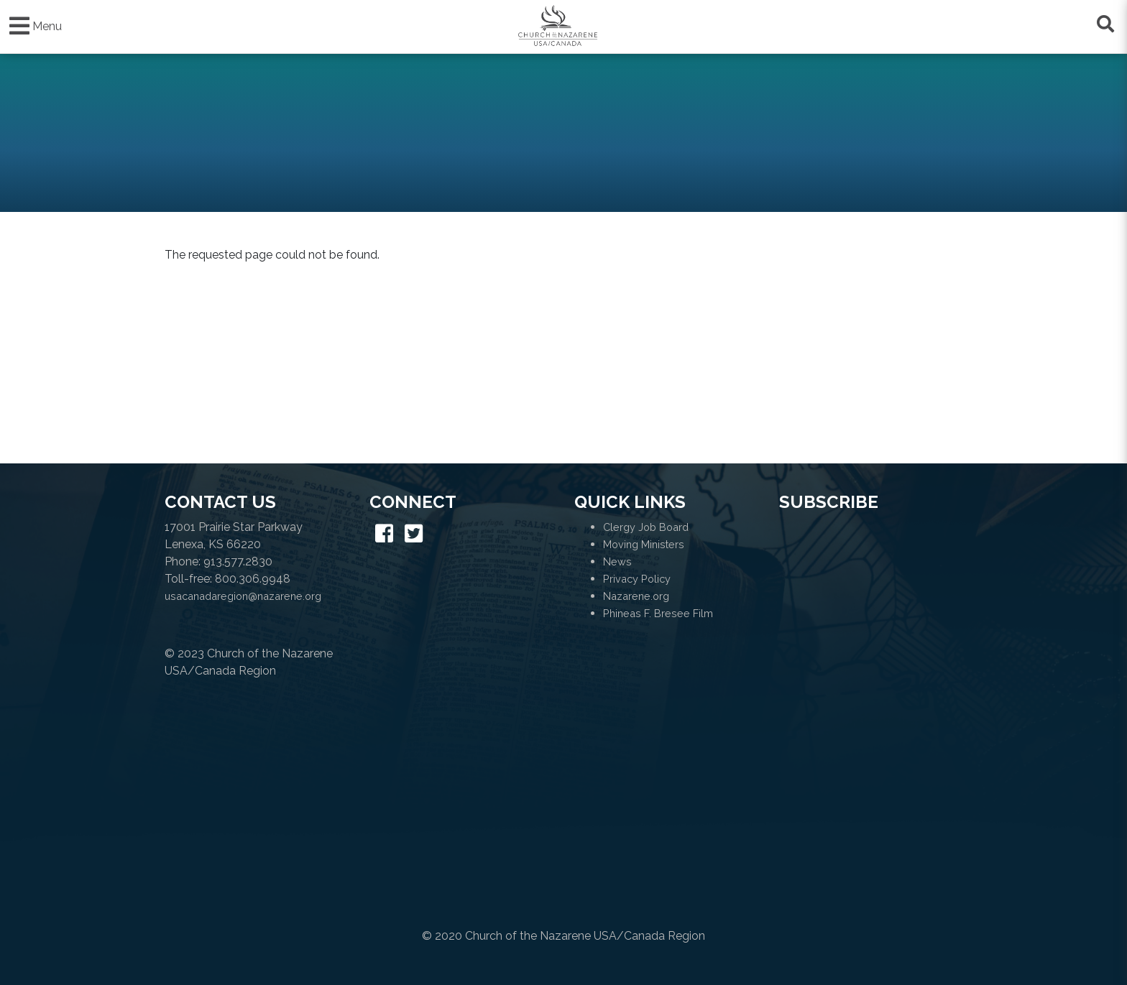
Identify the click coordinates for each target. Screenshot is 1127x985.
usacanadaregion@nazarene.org (243, 596)
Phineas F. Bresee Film (658, 613)
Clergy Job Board (646, 527)
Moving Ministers (643, 544)
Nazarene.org (636, 596)
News (617, 561)
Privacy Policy (637, 579)
